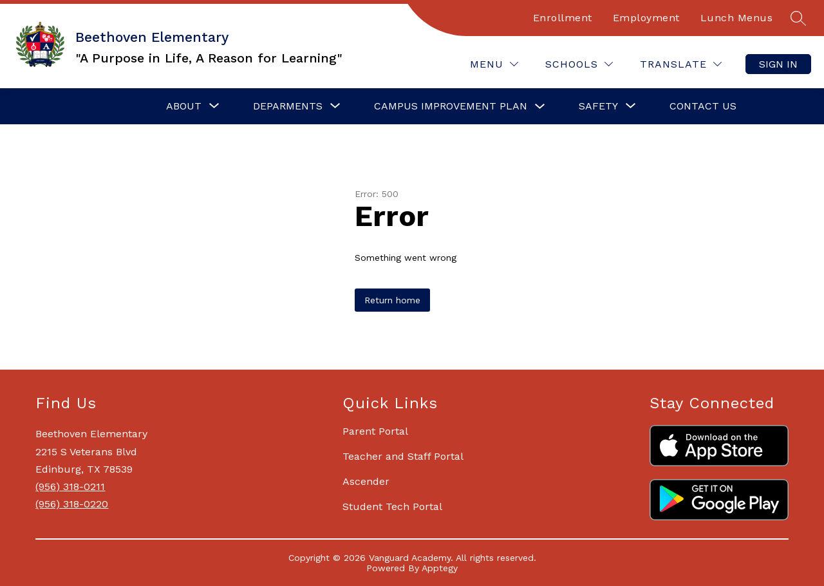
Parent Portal (375, 431)
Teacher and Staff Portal (403, 456)
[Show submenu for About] (183, 106)
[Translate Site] (681, 64)
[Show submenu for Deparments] (288, 106)
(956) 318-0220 (71, 504)
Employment (646, 18)
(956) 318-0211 (70, 486)
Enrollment (562, 18)
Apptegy (440, 568)
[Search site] (798, 18)
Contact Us (703, 106)
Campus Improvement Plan (450, 106)
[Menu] (494, 64)
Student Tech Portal (392, 506)
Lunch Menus (736, 18)
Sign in (778, 64)
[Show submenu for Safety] (598, 106)
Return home (392, 300)
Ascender (365, 481)
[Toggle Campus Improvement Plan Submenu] (540, 106)
